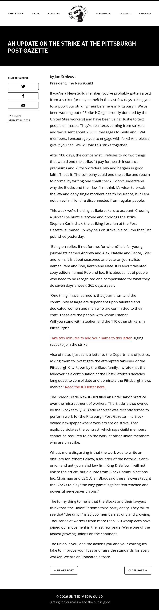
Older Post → (137, 570)
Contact (145, 13)
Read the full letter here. (85, 386)
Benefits (54, 13)
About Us (16, 13)
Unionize (125, 13)
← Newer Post (64, 570)
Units (36, 13)
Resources (103, 13)
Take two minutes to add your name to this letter (91, 337)
